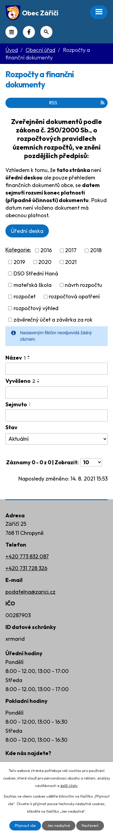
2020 (45, 262)
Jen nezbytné (58, 825)
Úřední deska (27, 230)
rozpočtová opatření (74, 296)
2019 (19, 262)
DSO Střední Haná (36, 273)
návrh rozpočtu (83, 284)
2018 (96, 250)
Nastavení (90, 825)
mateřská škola (33, 284)
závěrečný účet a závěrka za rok (53, 319)
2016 (46, 250)
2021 (71, 262)
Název (15, 357)
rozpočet (25, 296)
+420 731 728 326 (26, 568)
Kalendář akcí (11, 32)
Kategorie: (18, 249)
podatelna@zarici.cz (30, 591)
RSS (77, 103)
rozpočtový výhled (36, 308)
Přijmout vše (25, 825)
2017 (71, 250)
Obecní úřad (40, 49)
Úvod (11, 49)
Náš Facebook (29, 32)
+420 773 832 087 (27, 556)
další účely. (69, 785)
